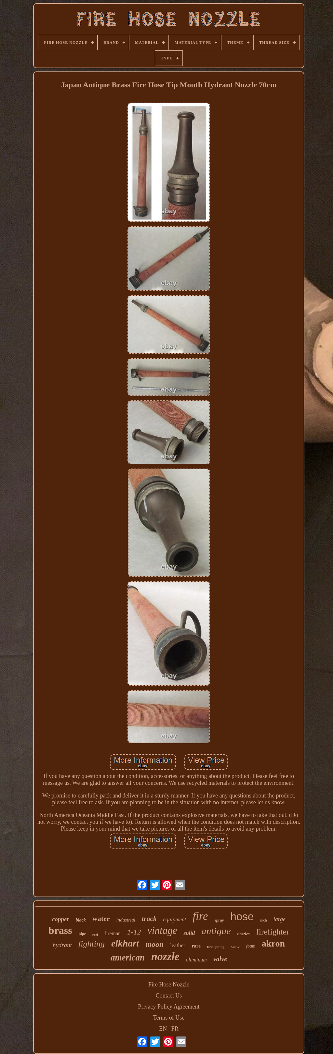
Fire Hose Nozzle (168, 984)
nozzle (165, 956)
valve (220, 958)
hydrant (62, 945)
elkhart (125, 943)
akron (273, 943)
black (81, 920)
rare (196, 945)
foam (250, 946)
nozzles (243, 933)
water (101, 918)
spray (219, 920)
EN (163, 1028)
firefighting (215, 947)
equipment (174, 919)
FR (175, 1028)
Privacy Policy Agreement (169, 1006)
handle (235, 947)
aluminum (196, 959)
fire (200, 916)
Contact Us (169, 995)
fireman (112, 933)
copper (60, 919)
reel (95, 934)
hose (242, 916)
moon (154, 944)
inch (263, 920)
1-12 (134, 932)
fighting (91, 943)
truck (149, 918)
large (279, 919)
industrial (125, 919)
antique (216, 930)
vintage (162, 930)
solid (189, 933)
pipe (82, 934)
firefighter (272, 931)
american (128, 957)
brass (60, 930)
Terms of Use (169, 1017)
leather (177, 945)
